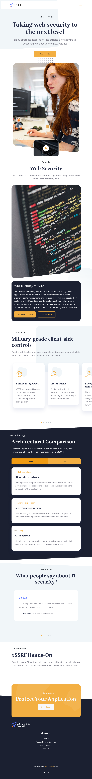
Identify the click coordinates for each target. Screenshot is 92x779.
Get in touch (46, 707)
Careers (46, 749)
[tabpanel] (29, 385)
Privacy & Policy (46, 745)
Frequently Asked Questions (46, 742)
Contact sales (45, 54)
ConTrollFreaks (49, 766)
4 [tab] (48, 422)
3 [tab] (46, 422)
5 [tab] (50, 422)
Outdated (29, 461)
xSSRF (64, 461)
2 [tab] (43, 422)
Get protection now (25, 314)
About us (46, 739)
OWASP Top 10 (46, 314)
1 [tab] (41, 422)
